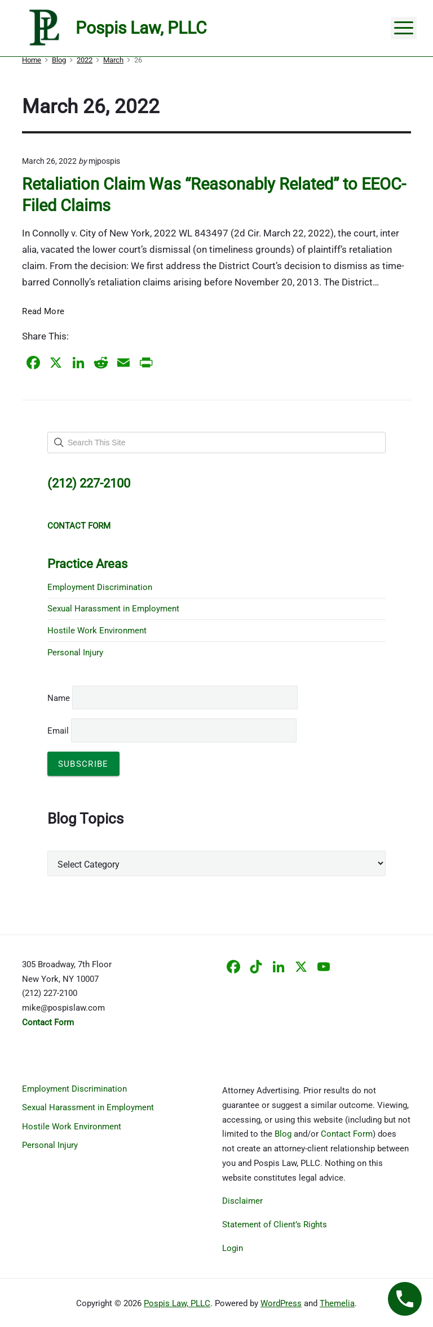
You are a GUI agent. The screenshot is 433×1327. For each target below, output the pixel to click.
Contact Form (347, 1134)
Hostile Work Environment (97, 630)
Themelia (337, 1303)
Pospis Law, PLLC (177, 1303)
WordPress (281, 1303)
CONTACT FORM (79, 526)
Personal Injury (75, 652)
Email (172, 731)
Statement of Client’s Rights (274, 1224)
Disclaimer (242, 1201)
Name (58, 698)
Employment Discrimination (99, 587)
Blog (283, 1134)
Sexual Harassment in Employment (113, 609)
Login (232, 1248)
